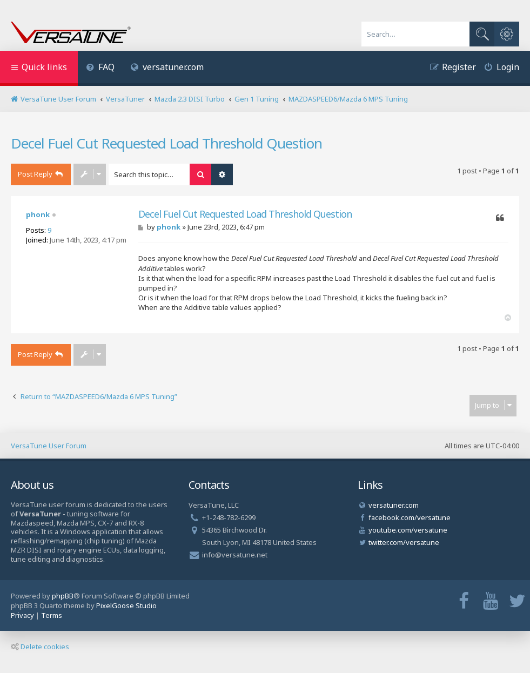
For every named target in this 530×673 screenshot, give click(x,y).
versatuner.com (167, 67)
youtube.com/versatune (407, 530)
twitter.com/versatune (403, 542)
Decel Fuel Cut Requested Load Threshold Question (166, 143)
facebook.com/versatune (409, 517)
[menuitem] (100, 68)
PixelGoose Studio (126, 605)
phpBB (62, 596)
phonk (38, 214)
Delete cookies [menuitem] (40, 646)
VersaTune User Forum (48, 445)
